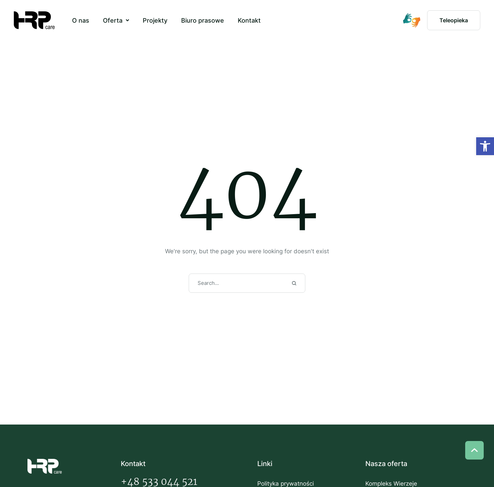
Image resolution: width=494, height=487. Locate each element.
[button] (127, 20)
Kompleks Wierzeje (391, 483)
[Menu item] (80, 20)
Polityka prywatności (285, 483)
